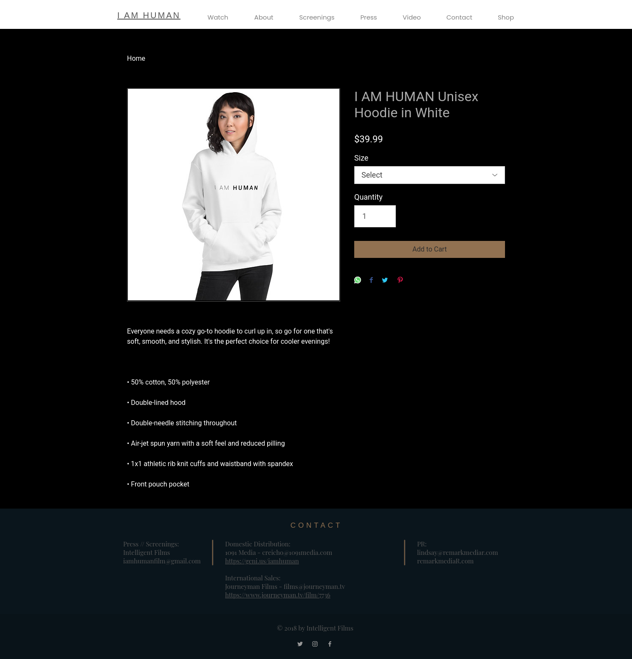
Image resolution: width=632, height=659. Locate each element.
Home (136, 58)
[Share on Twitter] (384, 281)
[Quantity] (375, 216)
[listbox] (429, 175)
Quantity (368, 196)
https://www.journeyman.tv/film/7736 (277, 595)
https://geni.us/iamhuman (262, 561)
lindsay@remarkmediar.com (457, 552)
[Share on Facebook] (371, 281)
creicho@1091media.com (297, 552)
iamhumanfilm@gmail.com (162, 561)
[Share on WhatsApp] (357, 281)
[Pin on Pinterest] (400, 281)
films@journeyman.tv (314, 586)
